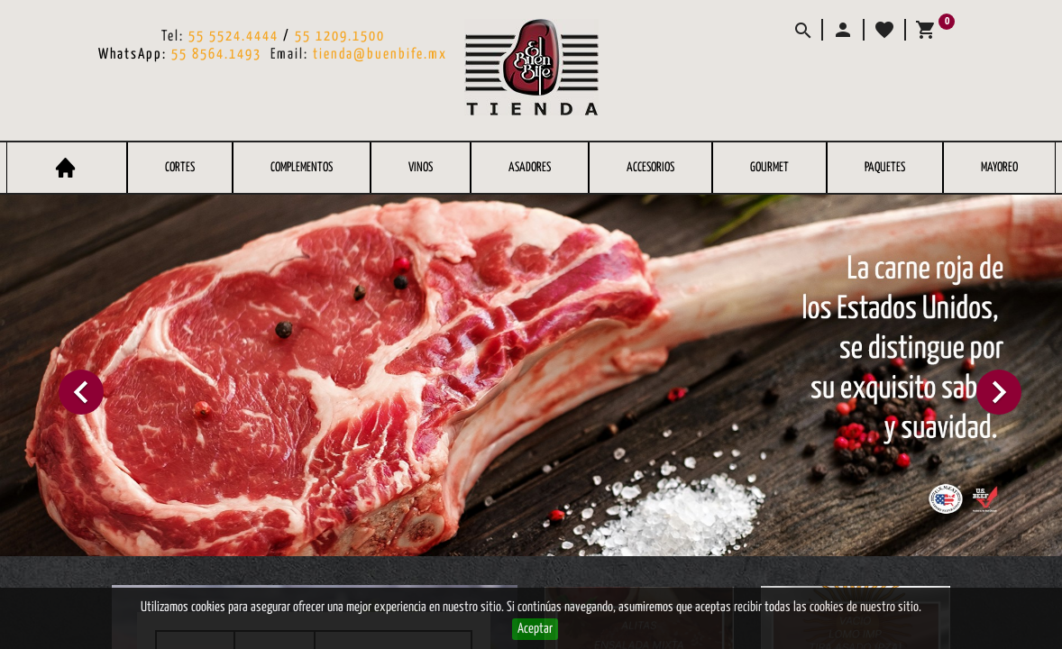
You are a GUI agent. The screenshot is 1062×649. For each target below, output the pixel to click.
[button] (842, 30)
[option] (531, 375)
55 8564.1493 (216, 54)
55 (305, 36)
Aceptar (535, 628)
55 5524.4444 (233, 36)
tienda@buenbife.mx (380, 54)
